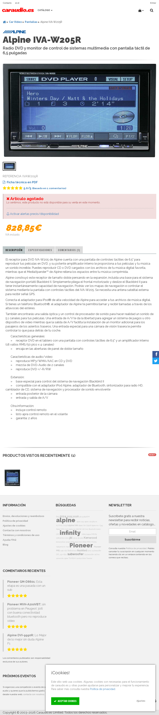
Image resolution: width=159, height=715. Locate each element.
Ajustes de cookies (14, 525)
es (17, 3)
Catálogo (45, 10)
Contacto (7, 3)
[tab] (14, 250)
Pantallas (31, 21)
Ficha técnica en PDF (20, 182)
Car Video (15, 21)
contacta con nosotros (33, 694)
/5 (34, 188)
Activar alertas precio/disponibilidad (32, 214)
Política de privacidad (136, 548)
